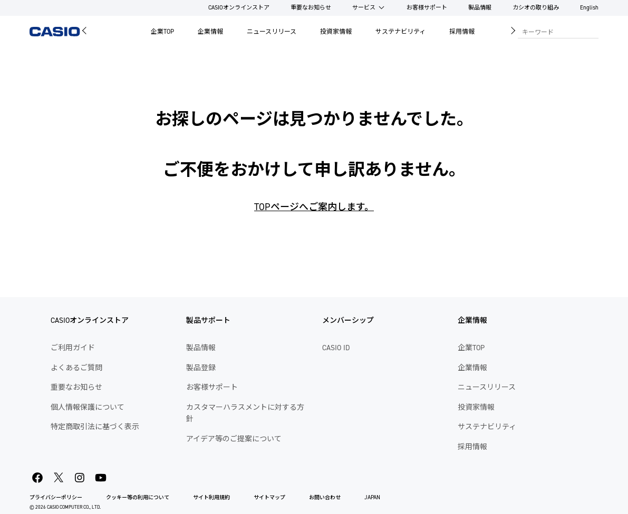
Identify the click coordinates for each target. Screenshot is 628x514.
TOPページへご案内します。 (314, 207)
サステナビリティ (400, 31)
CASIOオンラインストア (238, 8)
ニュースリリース (271, 31)
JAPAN (372, 497)
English (589, 8)
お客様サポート (427, 8)
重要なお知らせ (311, 8)
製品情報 (479, 8)
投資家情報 (336, 31)
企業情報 (210, 31)
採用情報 (462, 31)
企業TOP (162, 31)
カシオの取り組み (536, 8)
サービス (363, 8)
